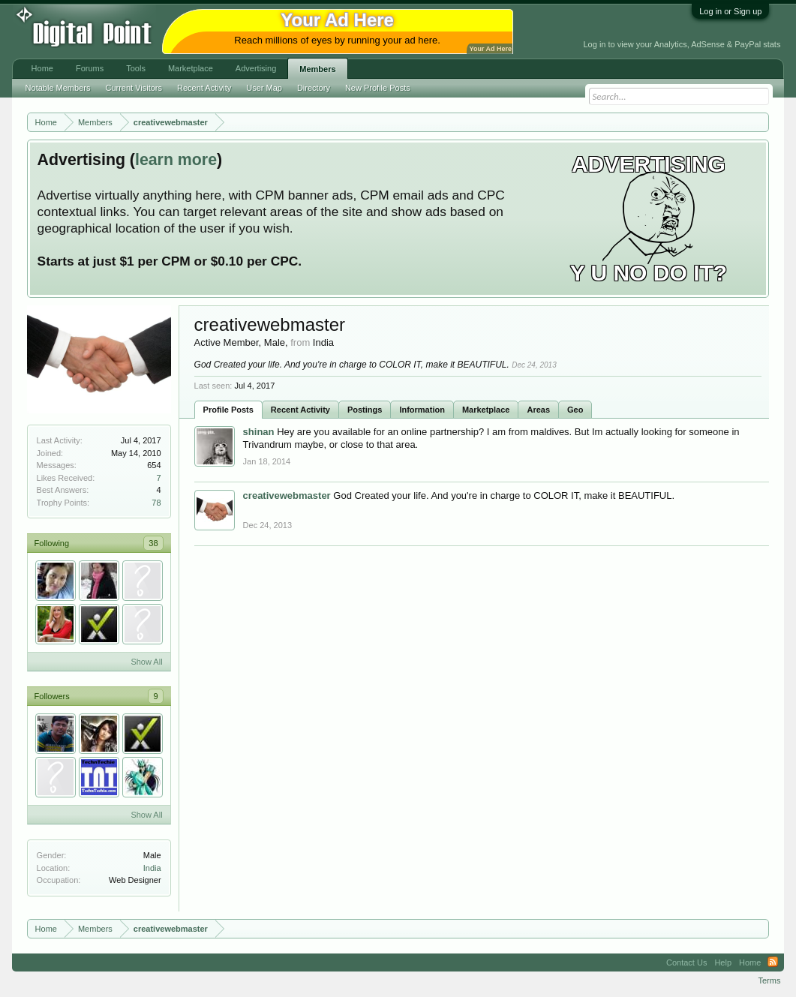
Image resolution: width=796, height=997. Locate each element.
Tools (136, 68)
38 (153, 543)
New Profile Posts (377, 87)
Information (422, 409)
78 (156, 502)
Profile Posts (228, 409)
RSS (773, 962)
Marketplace (486, 409)
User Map (264, 87)
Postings (364, 409)
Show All (146, 661)
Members (317, 69)
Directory (313, 87)
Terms (769, 980)
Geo (575, 409)
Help (722, 962)
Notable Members (58, 87)
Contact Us (686, 962)
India (152, 867)
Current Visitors (133, 87)
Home (42, 68)
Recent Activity (300, 409)
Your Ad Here (491, 49)
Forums (90, 68)
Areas (538, 409)
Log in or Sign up (730, 11)
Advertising (256, 68)
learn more (176, 160)
